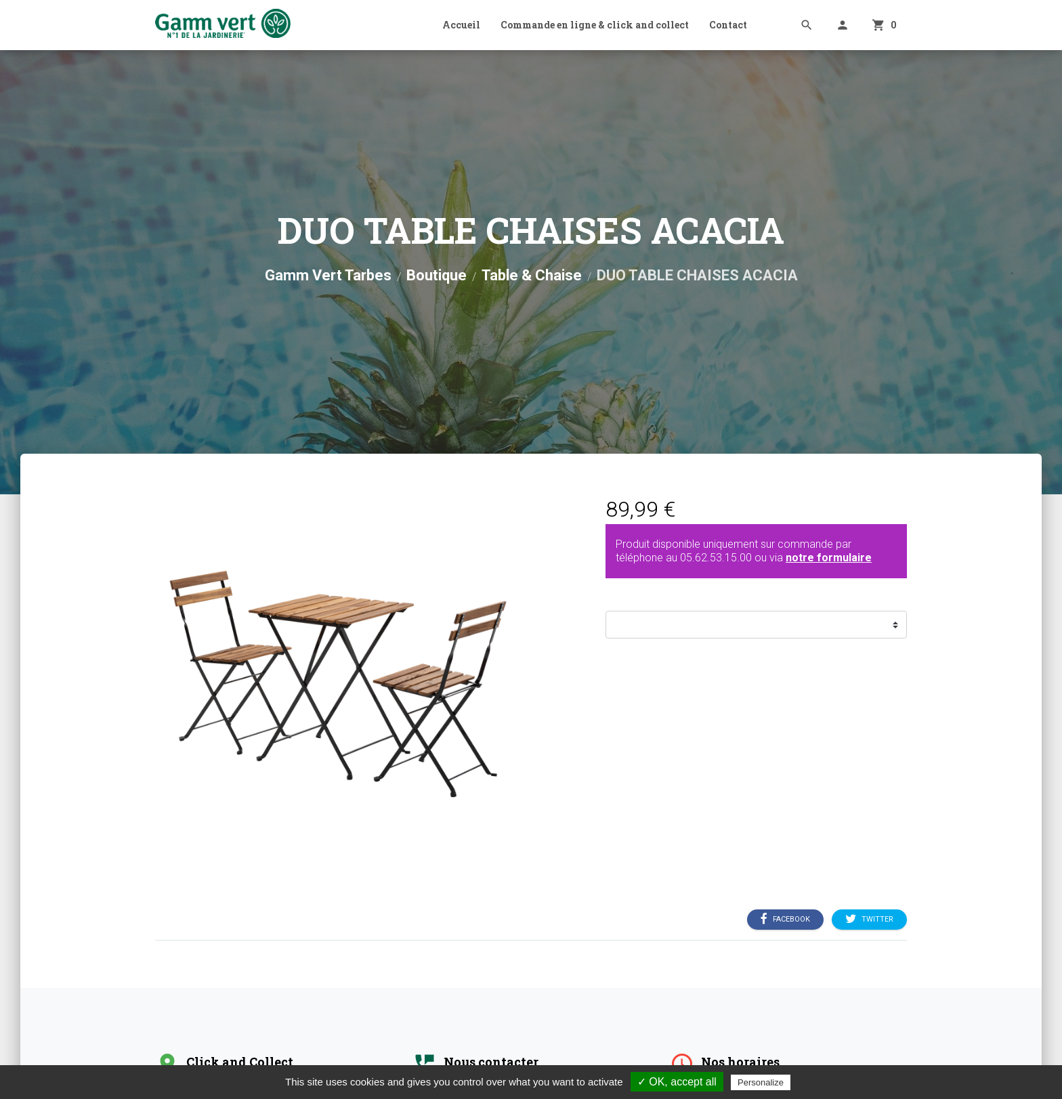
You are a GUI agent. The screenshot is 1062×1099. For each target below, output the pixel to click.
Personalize (761, 1082)
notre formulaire (829, 557)
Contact (728, 24)
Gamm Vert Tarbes (328, 275)
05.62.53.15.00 (716, 557)
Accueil (461, 24)
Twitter (869, 919)
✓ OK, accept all (677, 1081)
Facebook (785, 919)
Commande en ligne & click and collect (595, 24)
